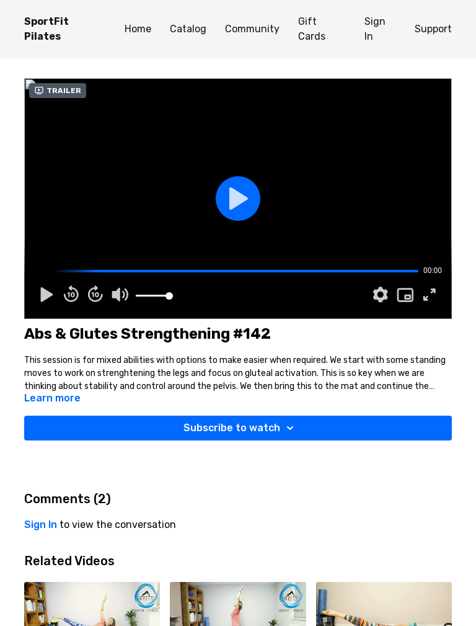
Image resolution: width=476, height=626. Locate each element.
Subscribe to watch (240, 428)
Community (252, 29)
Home (138, 29)
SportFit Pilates (46, 29)
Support (433, 29)
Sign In (375, 29)
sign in (40, 524)
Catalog (188, 29)
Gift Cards (311, 29)
